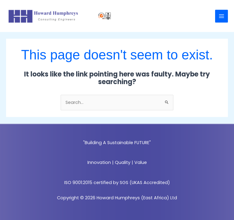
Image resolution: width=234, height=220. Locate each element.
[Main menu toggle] (221, 16)
